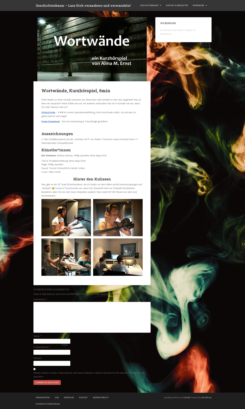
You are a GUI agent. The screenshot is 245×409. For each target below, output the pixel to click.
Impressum (69, 397)
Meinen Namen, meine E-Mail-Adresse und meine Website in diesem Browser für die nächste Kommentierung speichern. (89, 374)
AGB (57, 397)
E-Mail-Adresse (41, 347)
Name (37, 336)
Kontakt (83, 397)
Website (37, 358)
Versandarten (43, 397)
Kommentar (40, 299)
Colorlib (186, 397)
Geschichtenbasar (149, 5)
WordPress (207, 397)
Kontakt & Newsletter (177, 5)
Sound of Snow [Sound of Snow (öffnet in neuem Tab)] (63, 188)
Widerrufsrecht (101, 397)
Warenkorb (198, 5)
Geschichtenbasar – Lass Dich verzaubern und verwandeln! (83, 5)
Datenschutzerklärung (48, 404)
